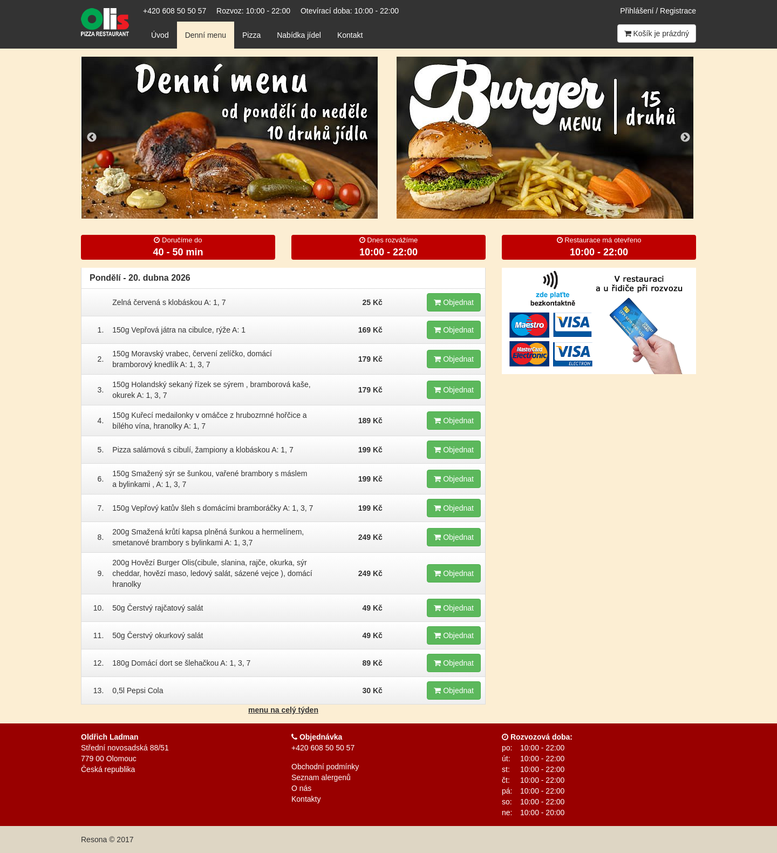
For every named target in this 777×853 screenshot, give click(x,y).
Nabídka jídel (299, 35)
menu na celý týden (283, 710)
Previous (91, 137)
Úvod (160, 35)
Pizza (251, 35)
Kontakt (350, 35)
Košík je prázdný (656, 33)
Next (685, 137)
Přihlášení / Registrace (658, 10)
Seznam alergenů (321, 777)
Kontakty (306, 799)
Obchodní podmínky (325, 766)
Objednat (454, 302)
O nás (301, 788)
